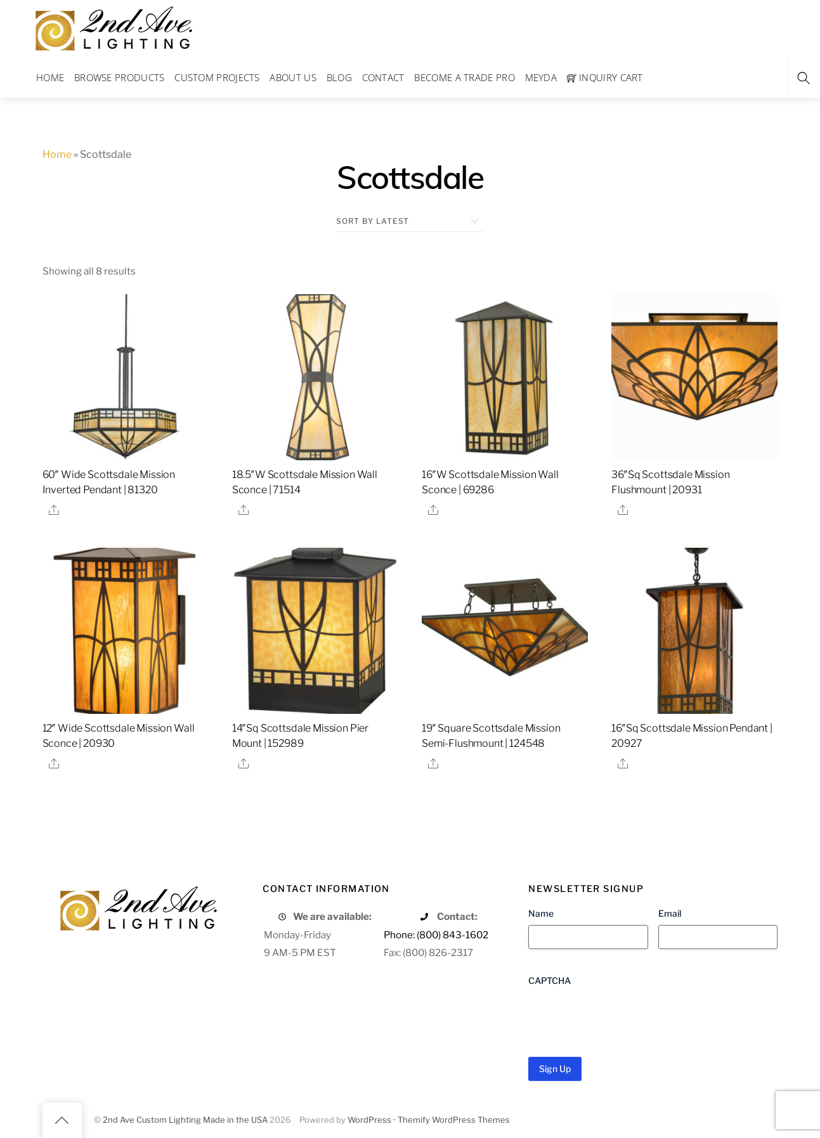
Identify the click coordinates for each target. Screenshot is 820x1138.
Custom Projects (217, 77)
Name (541, 913)
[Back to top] (62, 1120)
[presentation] (624, 1017)
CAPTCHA (549, 980)
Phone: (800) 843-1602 (436, 935)
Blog (339, 77)
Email (669, 913)
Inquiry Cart (605, 77)
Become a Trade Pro (464, 77)
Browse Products (119, 77)
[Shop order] (410, 221)
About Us (293, 77)
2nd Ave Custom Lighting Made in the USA (185, 1120)
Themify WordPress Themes (454, 1120)
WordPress (369, 1120)
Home (50, 77)
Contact (383, 77)
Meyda (541, 77)
